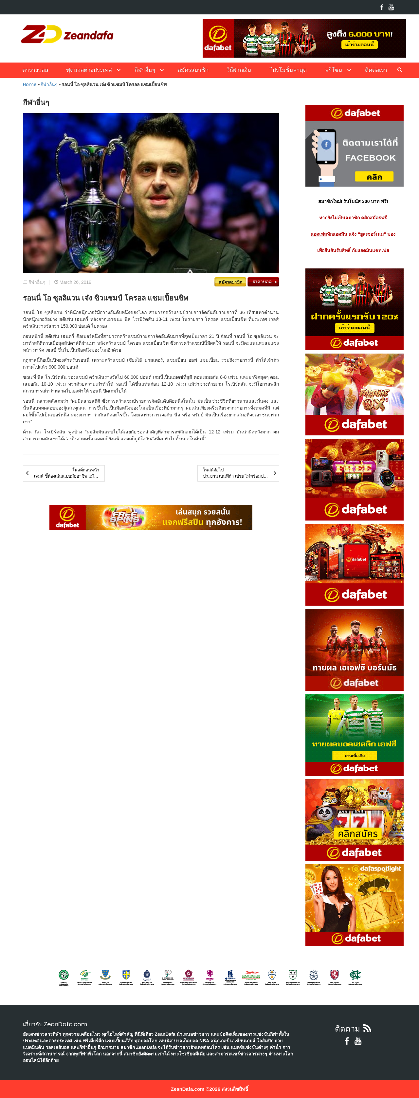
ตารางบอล (35, 70)
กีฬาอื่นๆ (145, 70)
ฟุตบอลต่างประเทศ (89, 70)
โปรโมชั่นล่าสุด (288, 70)
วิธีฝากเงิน (239, 70)
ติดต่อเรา (376, 70)
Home (30, 84)
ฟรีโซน (333, 70)
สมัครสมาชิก (193, 70)
